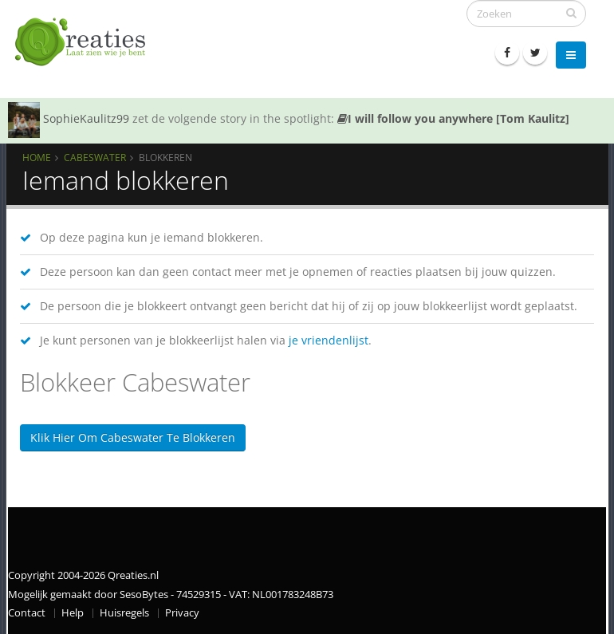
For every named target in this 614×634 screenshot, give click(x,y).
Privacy (182, 613)
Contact (26, 613)
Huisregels (124, 613)
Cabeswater (95, 157)
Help (72, 613)
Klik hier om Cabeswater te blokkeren (132, 437)
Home (36, 157)
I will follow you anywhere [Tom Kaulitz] (453, 118)
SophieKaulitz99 (86, 118)
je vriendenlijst (328, 340)
